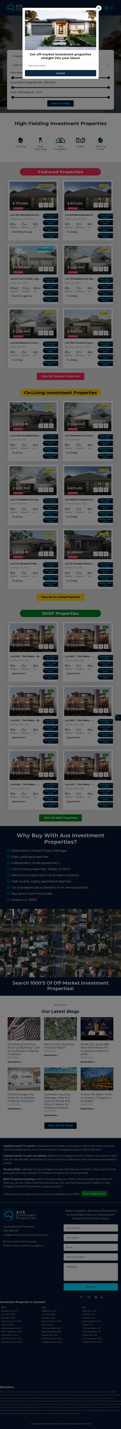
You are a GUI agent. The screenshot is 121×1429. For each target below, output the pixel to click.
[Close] (98, 8)
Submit (60, 73)
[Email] (60, 65)
